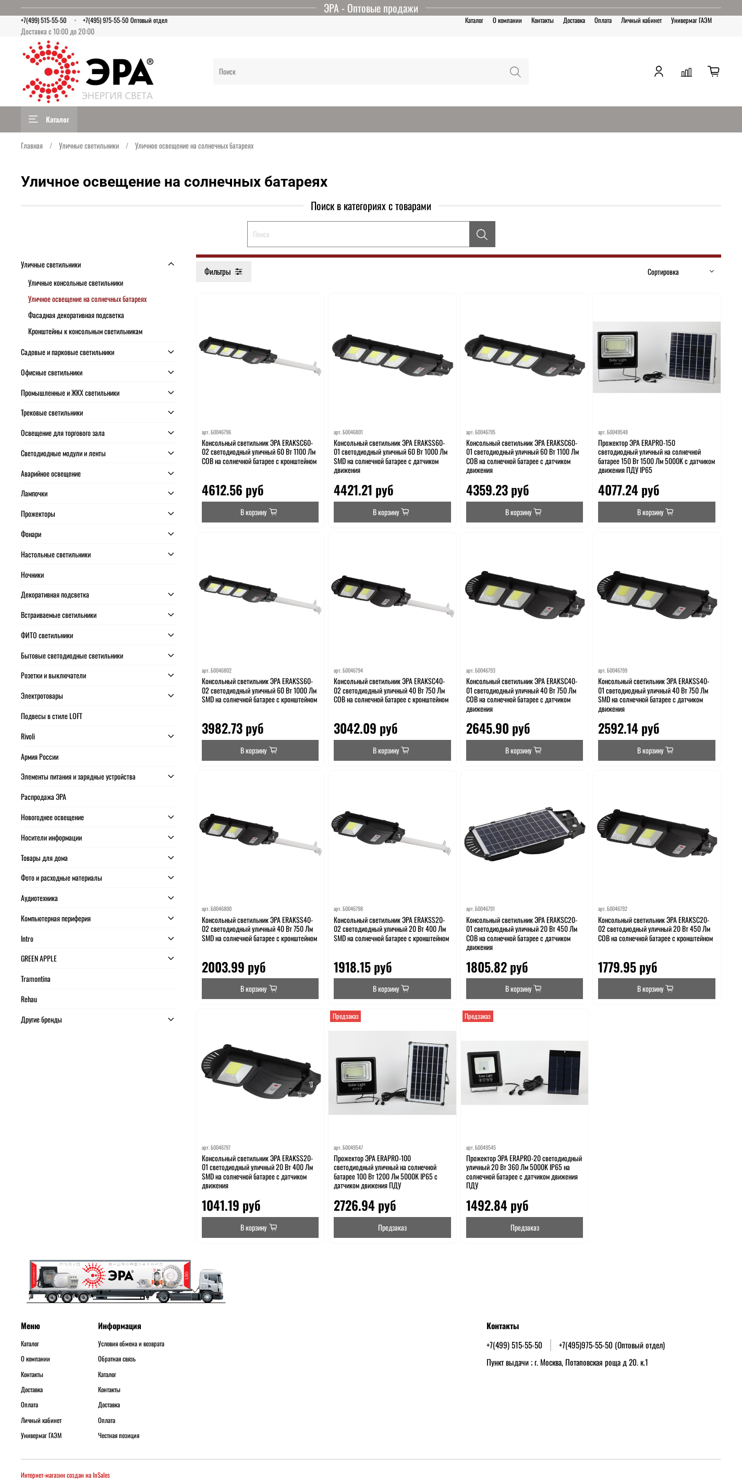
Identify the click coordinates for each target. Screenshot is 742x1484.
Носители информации (51, 837)
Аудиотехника (39, 897)
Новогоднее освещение (52, 816)
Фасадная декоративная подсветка (76, 314)
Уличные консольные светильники (75, 282)
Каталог (474, 20)
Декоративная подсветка (55, 594)
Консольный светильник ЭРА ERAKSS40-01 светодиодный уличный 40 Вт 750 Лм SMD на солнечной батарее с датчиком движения (653, 694)
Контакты (542, 20)
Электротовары (42, 695)
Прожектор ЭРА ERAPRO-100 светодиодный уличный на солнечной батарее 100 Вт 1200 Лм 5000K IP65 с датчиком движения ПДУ (385, 1171)
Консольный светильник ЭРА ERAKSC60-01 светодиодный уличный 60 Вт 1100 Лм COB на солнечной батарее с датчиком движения (522, 456)
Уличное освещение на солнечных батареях (87, 298)
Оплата (603, 20)
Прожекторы (38, 513)
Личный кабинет (641, 20)
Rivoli (28, 736)
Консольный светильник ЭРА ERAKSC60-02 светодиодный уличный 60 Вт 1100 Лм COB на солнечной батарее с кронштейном (259, 451)
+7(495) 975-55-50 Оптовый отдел (125, 20)
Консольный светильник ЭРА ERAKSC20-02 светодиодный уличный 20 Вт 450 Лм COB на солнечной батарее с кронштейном (655, 928)
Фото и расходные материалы (61, 877)
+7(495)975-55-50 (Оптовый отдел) (612, 1345)
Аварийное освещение (51, 473)
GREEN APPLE (39, 958)
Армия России (39, 756)
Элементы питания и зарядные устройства (78, 776)
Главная (32, 145)
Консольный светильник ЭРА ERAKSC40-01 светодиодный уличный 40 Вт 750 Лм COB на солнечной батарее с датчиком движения (521, 694)
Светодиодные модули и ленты (63, 452)
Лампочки (34, 493)
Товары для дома (44, 857)
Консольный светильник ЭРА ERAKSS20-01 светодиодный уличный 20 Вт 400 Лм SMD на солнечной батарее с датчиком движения (257, 1171)
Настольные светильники (56, 554)
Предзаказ (392, 1227)
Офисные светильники (51, 372)
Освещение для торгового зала (63, 432)
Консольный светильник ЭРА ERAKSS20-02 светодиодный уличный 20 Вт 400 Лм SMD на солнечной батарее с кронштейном (391, 928)
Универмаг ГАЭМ (691, 20)
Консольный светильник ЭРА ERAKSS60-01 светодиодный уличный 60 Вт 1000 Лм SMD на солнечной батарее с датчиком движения (390, 456)
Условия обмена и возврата (131, 1343)
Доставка (574, 20)
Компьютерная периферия (56, 918)
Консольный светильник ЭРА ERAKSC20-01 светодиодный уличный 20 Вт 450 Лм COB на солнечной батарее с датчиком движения (521, 933)
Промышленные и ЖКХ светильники (70, 392)
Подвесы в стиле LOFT (51, 715)
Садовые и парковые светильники (67, 351)
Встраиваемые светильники (58, 614)
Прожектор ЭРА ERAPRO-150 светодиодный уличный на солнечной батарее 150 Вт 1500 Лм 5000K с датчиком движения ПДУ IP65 (656, 456)
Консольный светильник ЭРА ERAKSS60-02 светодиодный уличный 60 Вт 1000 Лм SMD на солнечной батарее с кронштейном (259, 689)
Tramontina (36, 978)
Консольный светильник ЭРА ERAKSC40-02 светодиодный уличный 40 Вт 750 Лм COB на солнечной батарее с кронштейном (391, 689)
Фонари (31, 533)
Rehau (29, 998)
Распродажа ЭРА (43, 796)
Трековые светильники (52, 412)
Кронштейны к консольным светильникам (85, 330)
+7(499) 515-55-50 (44, 20)
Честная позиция (118, 1435)
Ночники (32, 574)
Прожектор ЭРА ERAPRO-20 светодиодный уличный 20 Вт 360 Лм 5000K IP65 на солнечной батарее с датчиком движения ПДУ (524, 1171)
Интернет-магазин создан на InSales (65, 1475)
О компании (507, 20)
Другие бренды (41, 1019)
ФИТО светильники (47, 634)
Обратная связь (117, 1359)
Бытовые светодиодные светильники (72, 655)
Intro (27, 938)
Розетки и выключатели (53, 675)
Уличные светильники (89, 145)
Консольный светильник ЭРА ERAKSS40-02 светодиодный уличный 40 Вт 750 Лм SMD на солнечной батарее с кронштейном (259, 928)
